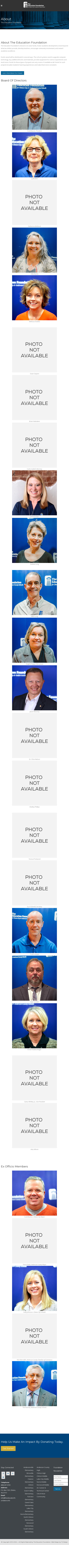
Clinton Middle (42, 1476)
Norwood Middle (43, 1485)
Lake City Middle (43, 1479)
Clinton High (41, 1473)
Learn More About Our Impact (12, 73)
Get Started (8, 1448)
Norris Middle (41, 1482)
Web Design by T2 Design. (59, 1542)
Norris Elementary (26, 1514)
